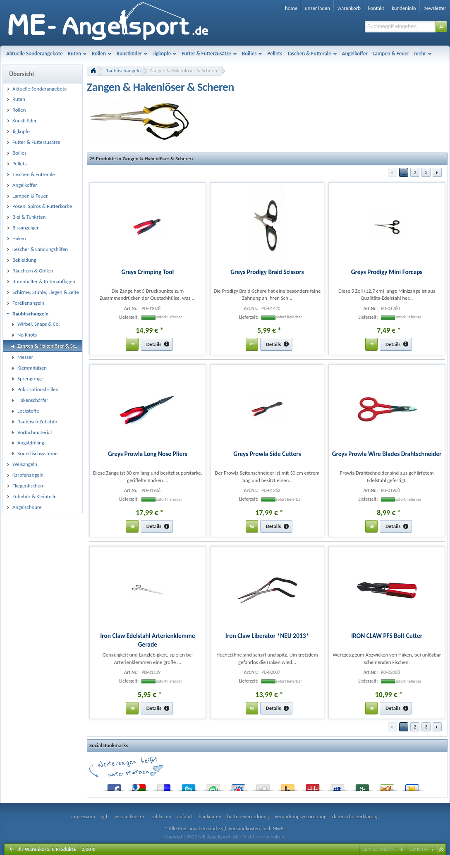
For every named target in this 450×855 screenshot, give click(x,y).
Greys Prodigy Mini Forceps (387, 272)
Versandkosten (244, 828)
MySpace (337, 786)
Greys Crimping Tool (147, 272)
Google (139, 786)
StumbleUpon (213, 786)
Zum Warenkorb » (380, 849)
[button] (441, 26)
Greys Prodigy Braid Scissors (267, 272)
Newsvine (362, 786)
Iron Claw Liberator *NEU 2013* (267, 636)
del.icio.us (163, 786)
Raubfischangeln (123, 70)
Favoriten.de (412, 786)
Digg (263, 786)
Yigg (387, 786)
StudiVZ (238, 786)
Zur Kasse (418, 849)
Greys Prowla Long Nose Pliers (147, 454)
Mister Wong (312, 786)
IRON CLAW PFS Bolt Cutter (386, 636)
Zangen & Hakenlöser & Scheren (184, 70)
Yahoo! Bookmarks (287, 786)
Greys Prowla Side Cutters (267, 454)
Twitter (188, 786)
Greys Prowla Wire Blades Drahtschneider (387, 454)
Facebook (114, 786)
